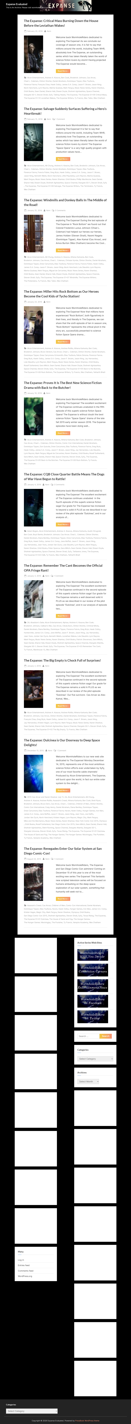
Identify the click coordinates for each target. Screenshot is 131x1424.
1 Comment (60, 119)
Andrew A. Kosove (52, 77)
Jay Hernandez (91, 358)
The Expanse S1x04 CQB (34, 555)
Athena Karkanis (77, 257)
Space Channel (92, 91)
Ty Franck (79, 98)
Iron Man (99, 811)
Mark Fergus (68, 88)
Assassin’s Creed (60, 800)
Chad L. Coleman (31, 81)
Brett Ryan (96, 800)
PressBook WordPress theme (87, 1421)
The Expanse (72, 95)
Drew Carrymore (46, 264)
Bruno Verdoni (46, 352)
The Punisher (98, 834)
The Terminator (86, 186)
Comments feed (25, 1270)
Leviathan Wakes (69, 636)
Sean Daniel (40, 91)
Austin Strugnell (94, 531)
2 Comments (59, 484)
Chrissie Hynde (72, 260)
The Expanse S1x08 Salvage (49, 186)
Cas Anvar (91, 77)
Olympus (103, 821)
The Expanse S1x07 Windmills (65, 277)
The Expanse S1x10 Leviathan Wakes (39, 98)
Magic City (81, 817)
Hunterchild (29, 633)
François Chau (44, 84)
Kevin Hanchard (30, 88)
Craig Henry (50, 807)
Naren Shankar (97, 88)
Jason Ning (96, 84)
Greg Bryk (54, 172)
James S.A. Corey (69, 84)
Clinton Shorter (45, 81)
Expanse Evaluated (16, 4)
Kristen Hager (43, 723)
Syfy (51, 95)
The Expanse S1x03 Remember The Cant (83, 646)
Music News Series (82, 88)
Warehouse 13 (39, 650)
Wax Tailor (88, 98)
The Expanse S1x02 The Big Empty (50, 729)
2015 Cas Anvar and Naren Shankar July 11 (45, 797)
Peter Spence (54, 548)
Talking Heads (60, 95)
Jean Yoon (42, 545)
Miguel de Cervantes (57, 270)
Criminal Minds (92, 626)
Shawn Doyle (61, 91)
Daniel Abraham (59, 81)
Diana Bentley (44, 538)
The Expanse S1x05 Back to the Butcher (83, 369)
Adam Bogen (32, 531)
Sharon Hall (50, 91)
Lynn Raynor (43, 88)
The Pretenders (30, 281)
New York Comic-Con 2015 (87, 821)
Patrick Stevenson (84, 639)
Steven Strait (42, 95)
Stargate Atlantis (96, 643)
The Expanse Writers (65, 98)
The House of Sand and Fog (35, 834)
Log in (21, 1260)
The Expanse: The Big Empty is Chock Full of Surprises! (62, 660)
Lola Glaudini (83, 267)
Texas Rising (62, 831)
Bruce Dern (45, 804)
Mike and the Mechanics (34, 821)
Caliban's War (46, 626)
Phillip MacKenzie (84, 179)
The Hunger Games (56, 834)
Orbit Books (29, 91)
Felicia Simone (82, 355)
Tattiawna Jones (79, 551)
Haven (67, 811)
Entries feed (24, 1265)
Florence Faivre (30, 84)
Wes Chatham (99, 98)
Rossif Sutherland (31, 365)
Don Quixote (45, 446)
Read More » (64, 71)
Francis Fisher (43, 172)
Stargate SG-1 (30, 95)
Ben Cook (65, 77)
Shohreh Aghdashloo (76, 91)
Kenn (49, 30)
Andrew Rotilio (67, 348)
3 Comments (60, 210)
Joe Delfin (89, 814)
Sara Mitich (44, 365)
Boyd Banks (38, 534)
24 (28, 622)
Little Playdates (68, 176)
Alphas (65, 622)
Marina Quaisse (56, 88)
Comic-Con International (72, 443)
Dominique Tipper (74, 81)
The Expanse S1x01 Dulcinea (92, 831)
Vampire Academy (40, 838)
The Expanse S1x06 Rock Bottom (38, 372)
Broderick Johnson (78, 77)
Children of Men (82, 804)
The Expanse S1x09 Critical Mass (92, 95)
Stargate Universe (31, 831)
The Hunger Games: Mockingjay (78, 834)
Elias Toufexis (88, 81)
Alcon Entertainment (35, 77)
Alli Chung (49, 165)
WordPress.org (25, 1276)
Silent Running (48, 828)
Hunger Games (89, 811)
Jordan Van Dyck (54, 545)
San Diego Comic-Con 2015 (63, 824)
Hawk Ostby (56, 84)
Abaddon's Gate (37, 622)
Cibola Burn (67, 626)
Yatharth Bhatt (99, 372)
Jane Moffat (66, 541)
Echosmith (58, 355)
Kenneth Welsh (40, 176)
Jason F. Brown (84, 84)
